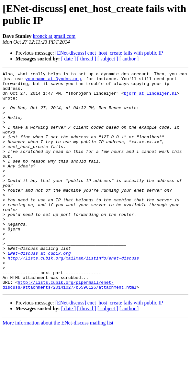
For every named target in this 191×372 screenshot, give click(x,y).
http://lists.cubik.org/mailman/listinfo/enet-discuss (73, 296)
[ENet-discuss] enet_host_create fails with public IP (109, 53)
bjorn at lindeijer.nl (150, 98)
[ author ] (129, 58)
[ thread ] (86, 58)
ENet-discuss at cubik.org (39, 290)
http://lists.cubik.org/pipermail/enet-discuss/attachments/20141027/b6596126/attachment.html (69, 328)
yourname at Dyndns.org (53, 80)
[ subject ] (107, 58)
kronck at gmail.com (54, 36)
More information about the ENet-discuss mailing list (58, 366)
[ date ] (68, 58)
